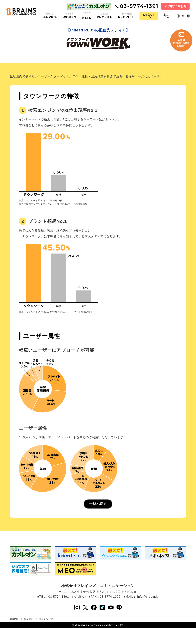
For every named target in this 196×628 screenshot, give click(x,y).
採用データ (86, 16)
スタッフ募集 (126, 16)
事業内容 (49, 16)
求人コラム (167, 15)
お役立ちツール (149, 15)
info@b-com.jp (148, 596)
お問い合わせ (175, 6)
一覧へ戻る (98, 504)
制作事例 (69, 16)
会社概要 (104, 16)
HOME (15, 619)
